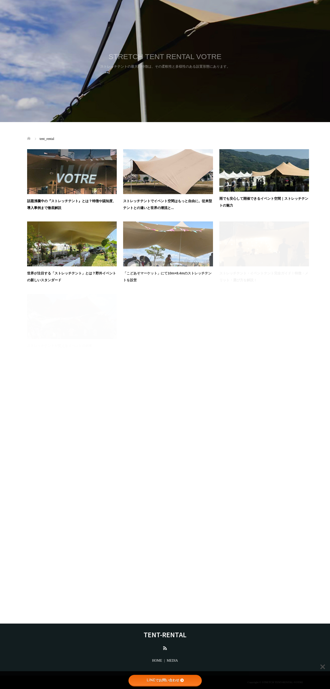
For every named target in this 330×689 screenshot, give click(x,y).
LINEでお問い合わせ (165, 680)
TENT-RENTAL (165, 634)
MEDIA (172, 660)
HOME (157, 660)
